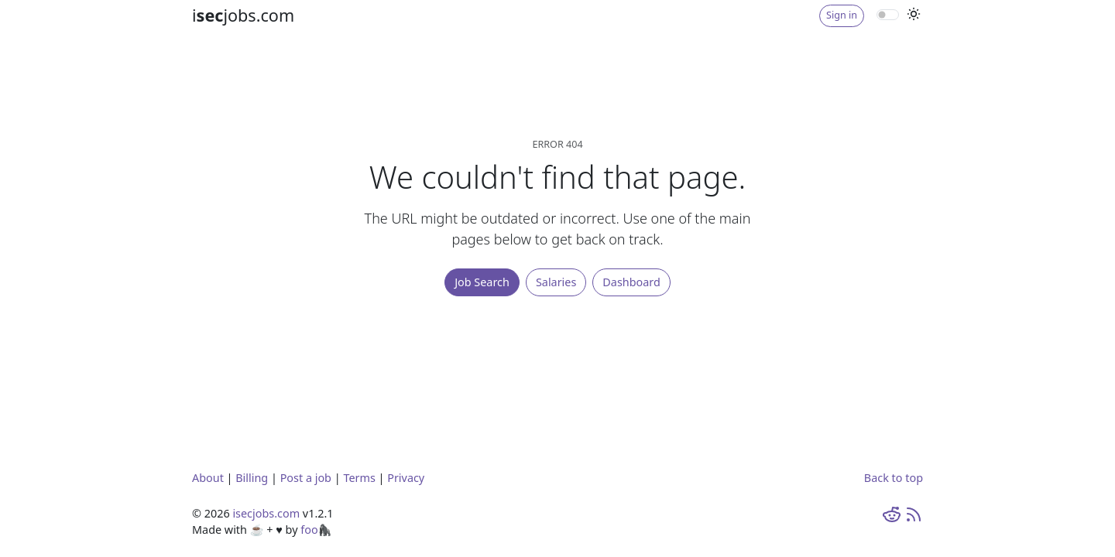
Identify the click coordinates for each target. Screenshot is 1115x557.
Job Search (482, 282)
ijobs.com (243, 15)
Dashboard (631, 282)
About (208, 477)
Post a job (305, 477)
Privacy (405, 477)
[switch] (888, 14)
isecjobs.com (266, 513)
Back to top (893, 477)
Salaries (556, 282)
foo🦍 (315, 529)
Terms (359, 477)
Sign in (841, 15)
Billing (251, 477)
